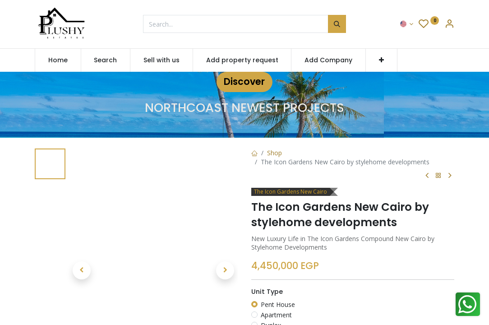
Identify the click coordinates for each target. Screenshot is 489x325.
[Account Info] (449, 24)
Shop (274, 153)
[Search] (337, 24)
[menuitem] (58, 60)
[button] (381, 60)
